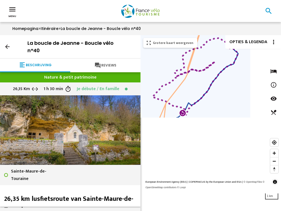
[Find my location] (274, 142)
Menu (12, 11)
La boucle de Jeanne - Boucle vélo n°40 (101, 28)
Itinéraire (49, 28)
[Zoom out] (274, 161)
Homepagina (25, 28)
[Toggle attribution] (275, 182)
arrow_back (7, 46)
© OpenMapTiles (252, 182)
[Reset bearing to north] (274, 169)
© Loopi (181, 187)
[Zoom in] (274, 153)
